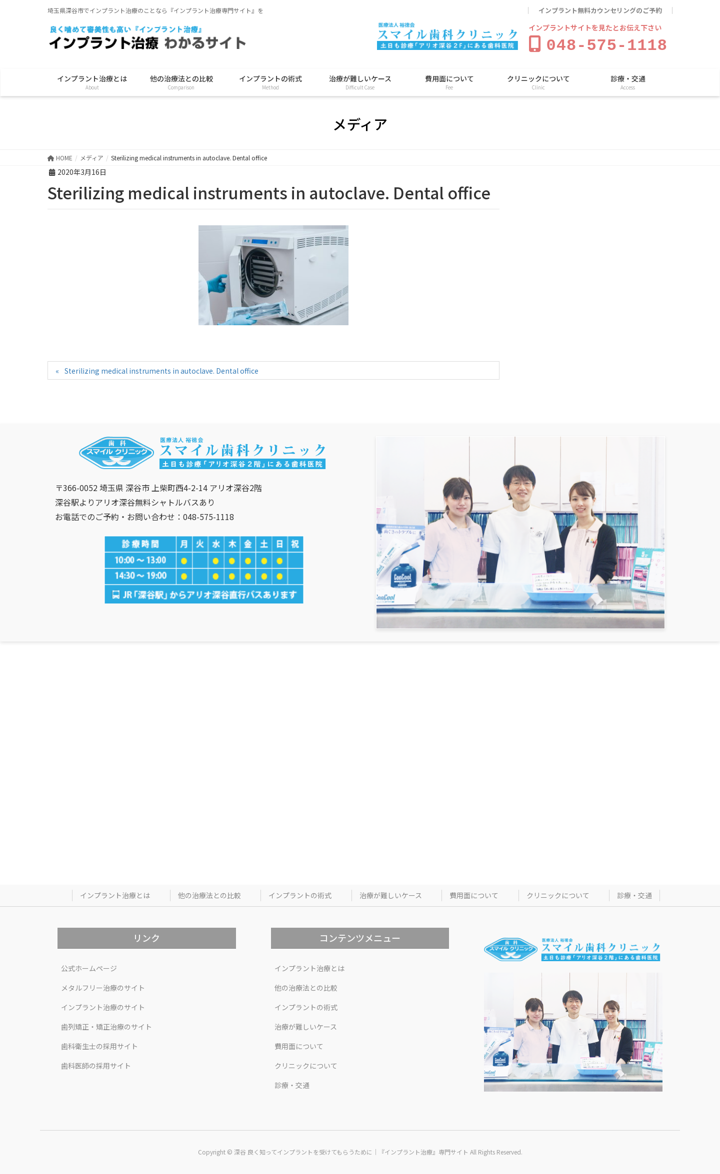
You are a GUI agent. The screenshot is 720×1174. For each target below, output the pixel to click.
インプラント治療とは (115, 893)
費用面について (474, 893)
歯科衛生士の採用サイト (99, 1044)
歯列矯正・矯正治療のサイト (106, 1025)
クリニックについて (558, 893)
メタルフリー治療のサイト (103, 986)
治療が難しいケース (391, 893)
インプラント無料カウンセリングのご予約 (600, 10)
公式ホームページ (89, 966)
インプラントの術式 (300, 893)
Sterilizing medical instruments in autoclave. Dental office (161, 369)
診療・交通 (634, 893)
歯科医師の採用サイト (96, 1064)
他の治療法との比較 (209, 893)
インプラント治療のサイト (103, 1005)
